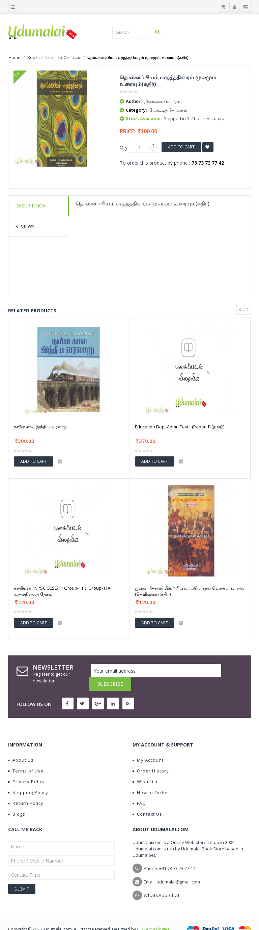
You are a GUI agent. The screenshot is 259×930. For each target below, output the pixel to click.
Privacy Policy (26, 768)
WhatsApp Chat (162, 882)
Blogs (16, 800)
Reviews (25, 226)
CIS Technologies (153, 916)
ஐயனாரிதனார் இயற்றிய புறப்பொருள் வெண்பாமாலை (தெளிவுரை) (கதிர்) (189, 591)
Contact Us (147, 800)
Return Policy (26, 790)
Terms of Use (26, 757)
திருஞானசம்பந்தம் (162, 101)
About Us (21, 746)
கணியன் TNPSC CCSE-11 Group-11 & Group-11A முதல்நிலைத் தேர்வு (62, 591)
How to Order (150, 779)
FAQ (139, 790)
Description (31, 205)
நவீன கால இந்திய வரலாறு (40, 427)
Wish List (145, 768)
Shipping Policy (28, 779)
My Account (148, 746)
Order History (151, 757)
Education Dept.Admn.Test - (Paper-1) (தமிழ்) (179, 427)
